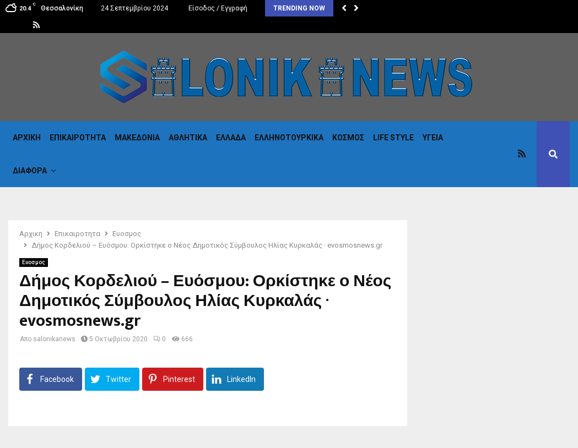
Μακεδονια (137, 137)
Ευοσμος (33, 262)
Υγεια (433, 137)
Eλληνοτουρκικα (289, 137)
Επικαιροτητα (78, 137)
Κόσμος (348, 137)
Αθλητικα (188, 137)
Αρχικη (27, 137)
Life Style (393, 137)
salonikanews (54, 339)
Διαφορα (30, 170)
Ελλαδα (231, 137)
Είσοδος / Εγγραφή (216, 8)
